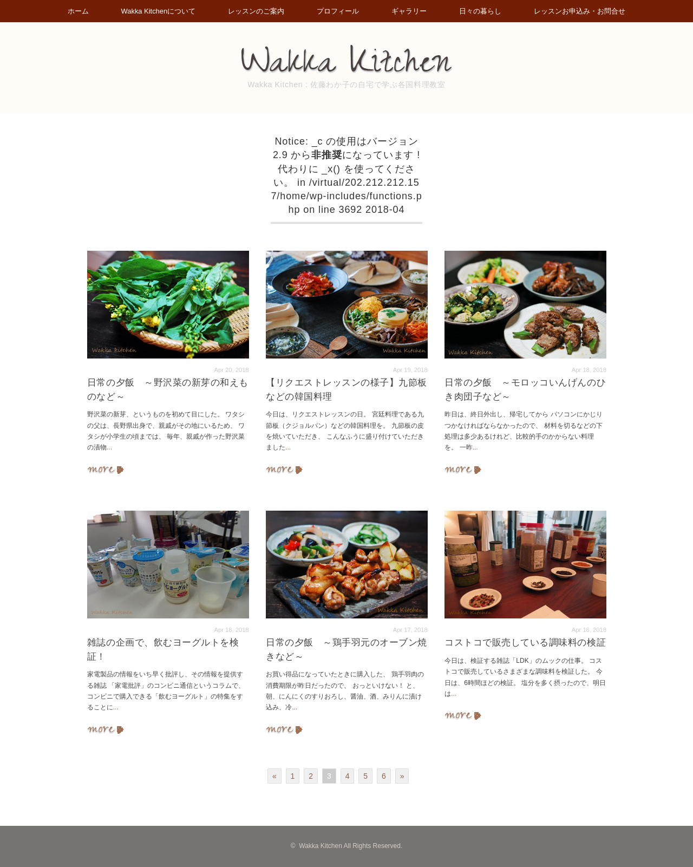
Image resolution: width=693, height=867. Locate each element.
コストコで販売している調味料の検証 (525, 642)
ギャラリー (411, 11)
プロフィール (338, 11)
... (109, 447)
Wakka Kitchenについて (154, 11)
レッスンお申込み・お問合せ (586, 11)
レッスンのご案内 (254, 11)
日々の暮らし (484, 11)
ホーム (71, 11)
